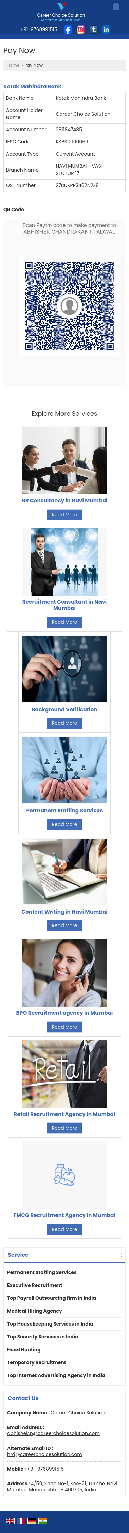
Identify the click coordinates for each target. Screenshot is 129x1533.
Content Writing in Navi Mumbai (64, 911)
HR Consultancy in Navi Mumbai (64, 500)
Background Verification (64, 709)
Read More (64, 514)
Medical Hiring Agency (34, 1311)
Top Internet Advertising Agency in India (56, 1375)
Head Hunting (24, 1349)
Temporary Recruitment (36, 1362)
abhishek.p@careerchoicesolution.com (53, 1433)
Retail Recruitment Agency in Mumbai (64, 1114)
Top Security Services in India (42, 1336)
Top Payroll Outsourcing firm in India (51, 1298)
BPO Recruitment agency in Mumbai (64, 1012)
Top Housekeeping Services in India (50, 1323)
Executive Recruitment (34, 1285)
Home (13, 65)
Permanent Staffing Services (64, 810)
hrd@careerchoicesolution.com (44, 1454)
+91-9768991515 (45, 1469)
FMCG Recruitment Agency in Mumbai (64, 1215)
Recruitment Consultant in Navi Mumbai (64, 605)
